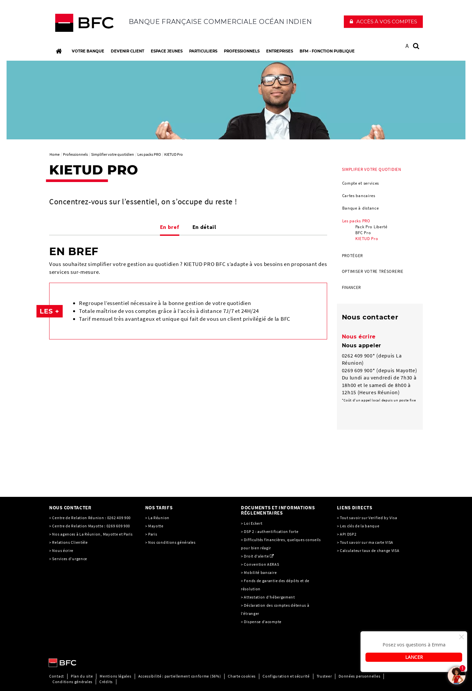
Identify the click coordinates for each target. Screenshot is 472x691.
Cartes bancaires (358, 195)
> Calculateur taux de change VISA (368, 550)
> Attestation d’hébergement (268, 597)
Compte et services (360, 183)
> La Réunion (157, 517)
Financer (351, 287)
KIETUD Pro (366, 238)
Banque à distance (360, 208)
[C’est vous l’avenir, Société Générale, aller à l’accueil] (92, 24)
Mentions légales (115, 676)
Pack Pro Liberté (371, 227)
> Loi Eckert (251, 523)
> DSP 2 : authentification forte (269, 531)
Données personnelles (359, 676)
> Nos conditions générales (170, 542)
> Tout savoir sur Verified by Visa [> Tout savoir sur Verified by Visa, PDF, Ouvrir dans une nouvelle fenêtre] (367, 517)
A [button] (407, 46)
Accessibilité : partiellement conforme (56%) (179, 676)
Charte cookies (242, 676)
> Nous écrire (61, 550)
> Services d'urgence (68, 558)
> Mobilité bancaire (259, 572)
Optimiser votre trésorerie (372, 271)
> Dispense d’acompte (261, 621)
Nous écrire (359, 337)
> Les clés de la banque (358, 525)
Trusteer (324, 676)
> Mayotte (154, 525)
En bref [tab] (169, 227)
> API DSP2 (347, 534)
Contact (56, 676)
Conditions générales (72, 681)
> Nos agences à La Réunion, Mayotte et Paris (91, 534)
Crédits (106, 681)
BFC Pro (363, 232)
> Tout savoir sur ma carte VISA (365, 542)
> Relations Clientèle (68, 542)
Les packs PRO (356, 221)
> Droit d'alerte (255, 556)
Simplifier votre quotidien (371, 169)
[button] (383, 21)
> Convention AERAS (260, 564)
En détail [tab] (204, 227)
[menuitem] (380, 205)
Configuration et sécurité (286, 676)
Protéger (352, 255)
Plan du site (82, 676)
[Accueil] (58, 51)
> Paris (151, 534)
